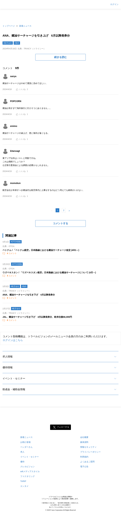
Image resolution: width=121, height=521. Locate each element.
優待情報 (8, 367)
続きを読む (60, 57)
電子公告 (84, 466)
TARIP (23, 481)
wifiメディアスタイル (30, 471)
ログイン (114, 4)
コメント (11, 253)
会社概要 (84, 437)
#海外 (16, 43)
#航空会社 (7, 43)
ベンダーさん (26, 447)
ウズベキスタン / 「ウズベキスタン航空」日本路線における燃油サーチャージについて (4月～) (49, 272)
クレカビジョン (27, 466)
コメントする (60, 223)
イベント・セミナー (14, 378)
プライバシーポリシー (90, 452)
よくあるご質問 (87, 461)
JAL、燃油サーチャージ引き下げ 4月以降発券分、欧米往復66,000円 (37, 317)
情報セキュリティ (88, 447)
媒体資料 (84, 442)
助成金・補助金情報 (14, 389)
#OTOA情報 (16, 242)
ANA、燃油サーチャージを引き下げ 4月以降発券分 (29, 294)
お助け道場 (25, 442)
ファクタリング (27, 476)
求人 (22, 452)
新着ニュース (25, 26)
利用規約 (84, 457)
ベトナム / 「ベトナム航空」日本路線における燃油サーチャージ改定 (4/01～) (41, 250)
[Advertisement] (60, 15)
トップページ (9, 26)
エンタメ (24, 486)
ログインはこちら (13, 340)
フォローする (63, 427)
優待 (22, 461)
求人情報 (8, 356)
